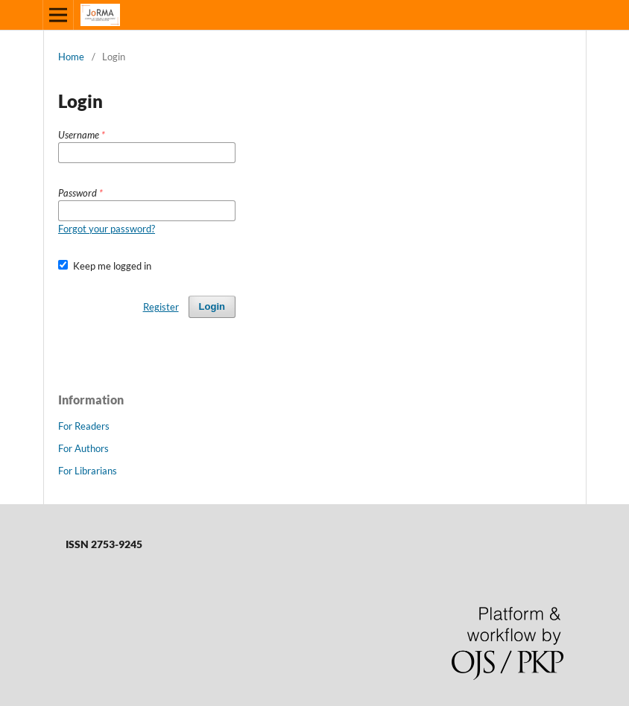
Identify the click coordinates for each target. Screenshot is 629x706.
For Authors (83, 448)
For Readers (84, 426)
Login (212, 306)
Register (161, 307)
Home (71, 57)
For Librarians (87, 471)
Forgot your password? (106, 229)
